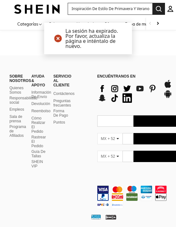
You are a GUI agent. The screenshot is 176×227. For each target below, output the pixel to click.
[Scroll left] (150, 24)
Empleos (16, 109)
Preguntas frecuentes (62, 103)
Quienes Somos (16, 90)
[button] (110, 9)
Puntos (59, 122)
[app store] (167, 87)
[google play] (167, 97)
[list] (127, 93)
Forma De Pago (60, 113)
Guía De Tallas (38, 153)
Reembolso (41, 111)
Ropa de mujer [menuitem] (138, 23)
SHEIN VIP (37, 164)
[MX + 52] (109, 138)
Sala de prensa (15, 118)
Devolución (40, 104)
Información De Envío (41, 94)
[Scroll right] (158, 24)
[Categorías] (30, 24)
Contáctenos (63, 93)
